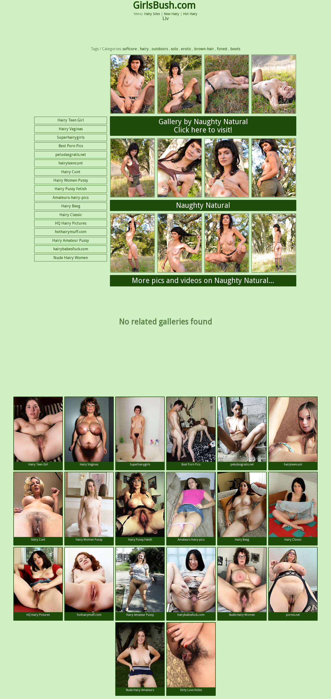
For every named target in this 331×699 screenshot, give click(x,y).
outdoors (160, 49)
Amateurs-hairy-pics (71, 197)
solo (174, 49)
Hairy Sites (152, 14)
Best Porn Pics (70, 146)
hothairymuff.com (70, 231)
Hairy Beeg (70, 206)
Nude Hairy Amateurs (140, 657)
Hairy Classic (70, 214)
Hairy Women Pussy (70, 180)
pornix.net (293, 582)
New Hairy (171, 14)
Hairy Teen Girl (71, 120)
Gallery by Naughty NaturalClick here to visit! (203, 125)
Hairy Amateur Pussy (70, 240)
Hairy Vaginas (71, 129)
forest (222, 49)
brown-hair (204, 49)
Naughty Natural (203, 205)
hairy (144, 49)
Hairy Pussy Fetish (71, 189)
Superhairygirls (70, 137)
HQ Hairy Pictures (70, 223)
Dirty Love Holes (191, 657)
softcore (130, 49)
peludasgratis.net (70, 154)
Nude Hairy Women (70, 257)
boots (235, 49)
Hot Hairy (190, 14)
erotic (186, 49)
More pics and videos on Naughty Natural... (203, 280)
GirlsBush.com (164, 5)
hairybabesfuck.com (70, 249)
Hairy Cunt (70, 172)
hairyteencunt (70, 163)
